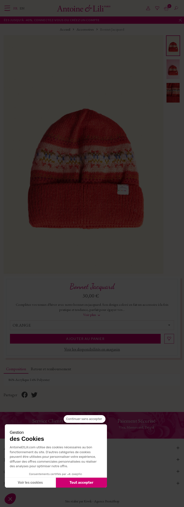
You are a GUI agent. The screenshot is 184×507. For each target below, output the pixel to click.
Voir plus (92, 314)
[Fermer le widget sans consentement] (84, 419)
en (22, 8)
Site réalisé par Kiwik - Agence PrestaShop (92, 501)
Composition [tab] (16, 368)
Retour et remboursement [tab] (51, 368)
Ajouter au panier (85, 339)
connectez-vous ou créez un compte (81, 20)
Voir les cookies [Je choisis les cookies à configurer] (30, 483)
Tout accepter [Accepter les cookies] (81, 483)
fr (15, 8)
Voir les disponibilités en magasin (92, 349)
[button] (10, 499)
